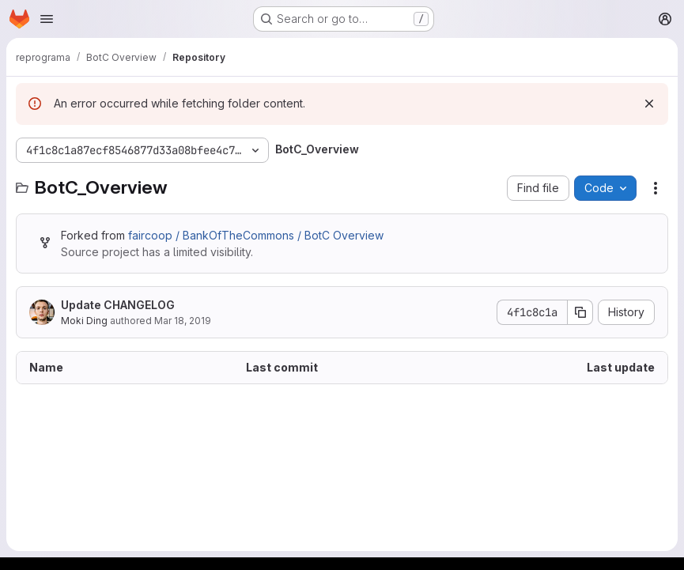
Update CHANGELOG (118, 304)
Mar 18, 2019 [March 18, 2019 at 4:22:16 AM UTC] (182, 321)
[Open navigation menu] (46, 19)
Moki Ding (84, 321)
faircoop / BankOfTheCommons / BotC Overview (256, 235)
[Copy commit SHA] (580, 312)
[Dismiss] (649, 103)
